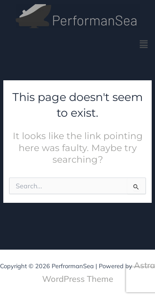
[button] (144, 44)
